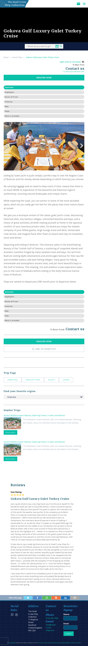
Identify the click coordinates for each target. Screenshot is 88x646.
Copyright (12, 643)
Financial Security (54, 643)
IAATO (79, 643)
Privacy (40, 643)
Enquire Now (44, 77)
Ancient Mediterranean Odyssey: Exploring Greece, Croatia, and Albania (34, 415)
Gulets (51, 380)
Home (6, 57)
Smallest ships (33, 380)
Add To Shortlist (44, 349)
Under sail (12, 380)
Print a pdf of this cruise (70, 62)
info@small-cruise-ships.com (51, 628)
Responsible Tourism (68, 643)
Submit (68, 634)
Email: (66, 623)
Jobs (46, 643)
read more (10, 433)
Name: (66, 614)
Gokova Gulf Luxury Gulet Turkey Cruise (42, 57)
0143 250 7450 (52, 618)
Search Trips (17, 57)
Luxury (66, 380)
